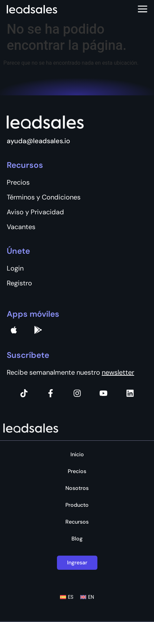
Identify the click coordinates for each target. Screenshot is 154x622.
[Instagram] (77, 393)
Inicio (77, 454)
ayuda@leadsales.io (38, 140)
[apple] (14, 330)
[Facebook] (51, 393)
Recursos (77, 522)
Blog (77, 538)
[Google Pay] (38, 330)
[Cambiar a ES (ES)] (67, 597)
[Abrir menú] (142, 9)
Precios (77, 471)
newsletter (118, 372)
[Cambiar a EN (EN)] (87, 597)
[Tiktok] (24, 393)
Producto (77, 505)
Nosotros (77, 488)
